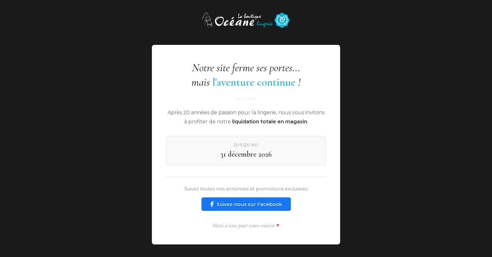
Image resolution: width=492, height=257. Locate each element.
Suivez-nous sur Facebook (246, 204)
